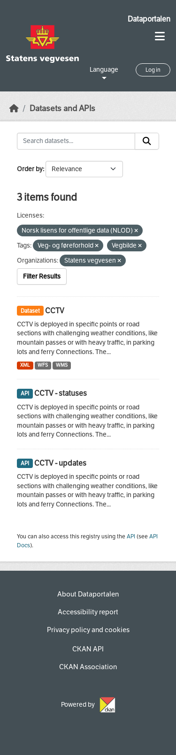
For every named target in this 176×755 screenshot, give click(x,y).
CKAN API (88, 649)
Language (104, 70)
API (131, 536)
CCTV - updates (60, 463)
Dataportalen (149, 19)
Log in (153, 70)
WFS (43, 365)
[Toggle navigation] (159, 36)
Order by (30, 169)
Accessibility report (88, 612)
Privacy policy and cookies (88, 630)
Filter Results (42, 276)
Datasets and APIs (62, 108)
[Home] (14, 108)
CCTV (54, 310)
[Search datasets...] (76, 141)
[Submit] (147, 141)
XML (25, 365)
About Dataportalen (88, 594)
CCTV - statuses (60, 393)
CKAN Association (88, 667)
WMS (62, 365)
